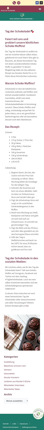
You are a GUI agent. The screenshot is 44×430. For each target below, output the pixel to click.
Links (14, 424)
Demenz (8, 369)
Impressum (24, 424)
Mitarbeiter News (12, 389)
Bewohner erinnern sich (15, 365)
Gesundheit (9, 373)
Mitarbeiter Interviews (14, 385)
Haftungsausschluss (29, 427)
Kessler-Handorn (11, 377)
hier (27, 305)
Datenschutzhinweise (10, 427)
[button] (40, 9)
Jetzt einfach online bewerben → (22, 19)
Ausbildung (9, 362)
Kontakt (6, 424)
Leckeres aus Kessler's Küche (17, 381)
